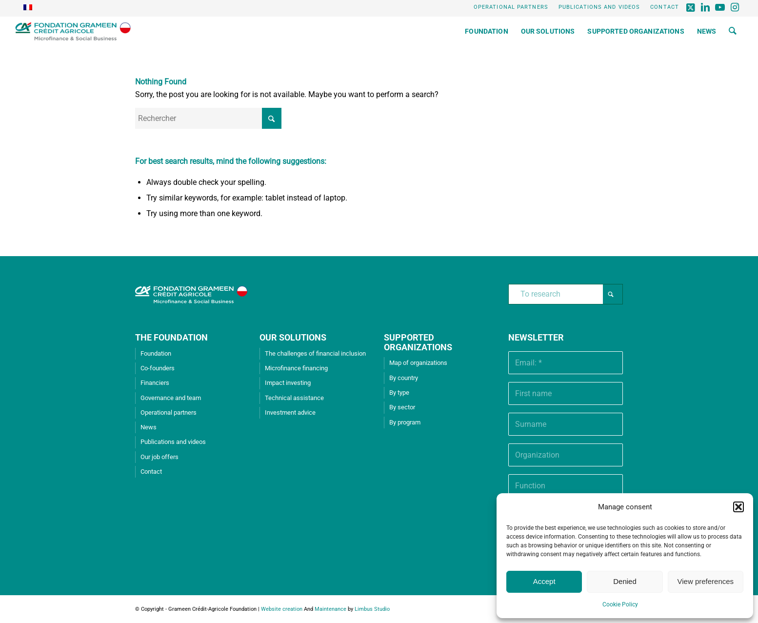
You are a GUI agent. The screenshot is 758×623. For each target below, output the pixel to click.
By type (399, 392)
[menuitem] (511, 7)
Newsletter (536, 337)
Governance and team (170, 398)
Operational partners (511, 7)
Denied (625, 581)
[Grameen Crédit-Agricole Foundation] (73, 31)
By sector (402, 407)
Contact (664, 7)
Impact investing (288, 382)
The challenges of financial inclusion (315, 353)
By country (403, 378)
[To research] (565, 294)
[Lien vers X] (691, 7)
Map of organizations (418, 362)
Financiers (154, 382)
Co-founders (157, 368)
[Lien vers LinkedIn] (706, 7)
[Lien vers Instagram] (735, 7)
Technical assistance (294, 398)
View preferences (706, 581)
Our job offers (159, 457)
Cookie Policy (620, 604)
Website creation (281, 609)
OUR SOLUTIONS (292, 337)
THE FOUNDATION (171, 337)
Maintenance (330, 609)
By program (404, 422)
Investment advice (290, 412)
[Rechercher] (732, 31)
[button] (738, 507)
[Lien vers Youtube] (721, 7)
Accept (544, 581)
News (148, 427)
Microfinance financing (296, 368)
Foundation (155, 353)
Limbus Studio (372, 609)
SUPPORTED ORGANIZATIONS (418, 342)
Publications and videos (599, 7)
